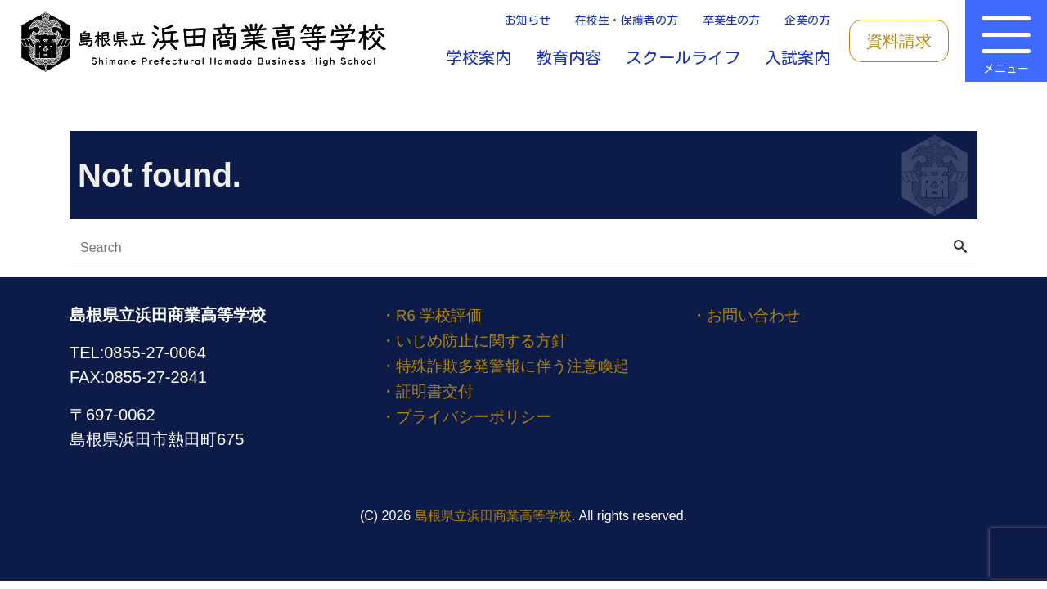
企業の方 (807, 20)
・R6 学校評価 (442, 315)
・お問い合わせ (748, 315)
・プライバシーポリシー (470, 413)
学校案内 (478, 57)
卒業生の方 (731, 20)
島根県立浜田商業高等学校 (493, 516)
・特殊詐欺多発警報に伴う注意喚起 (511, 364)
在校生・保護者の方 (626, 20)
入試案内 (797, 57)
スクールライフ (683, 57)
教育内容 (568, 57)
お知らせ (527, 20)
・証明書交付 (429, 389)
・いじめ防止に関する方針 (478, 339)
